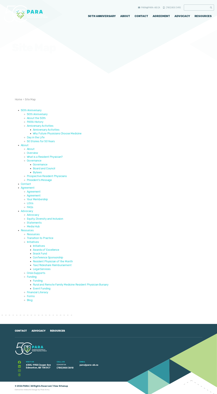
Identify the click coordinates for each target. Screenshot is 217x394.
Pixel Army (45, 390)
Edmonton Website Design (26, 390)
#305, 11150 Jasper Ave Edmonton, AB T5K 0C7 (38, 366)
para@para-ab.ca (150, 7)
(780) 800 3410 (173, 7)
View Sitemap (60, 386)
